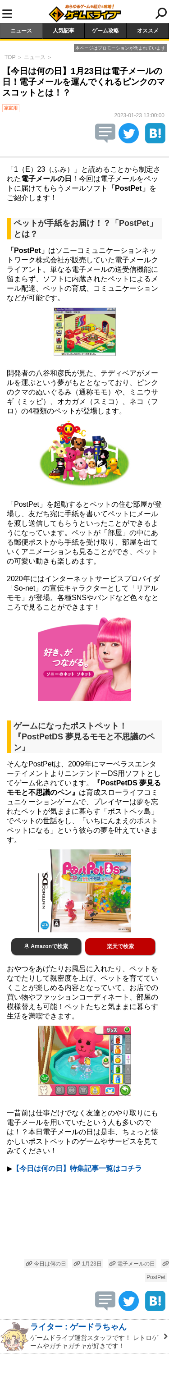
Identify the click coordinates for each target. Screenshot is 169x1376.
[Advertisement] (84, 1217)
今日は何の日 (46, 1264)
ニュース (21, 31)
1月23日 (87, 1264)
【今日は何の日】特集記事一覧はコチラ (77, 1168)
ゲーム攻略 (105, 31)
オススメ (148, 31)
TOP (10, 57)
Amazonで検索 (46, 946)
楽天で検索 (120, 946)
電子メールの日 (132, 1264)
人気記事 (63, 31)
